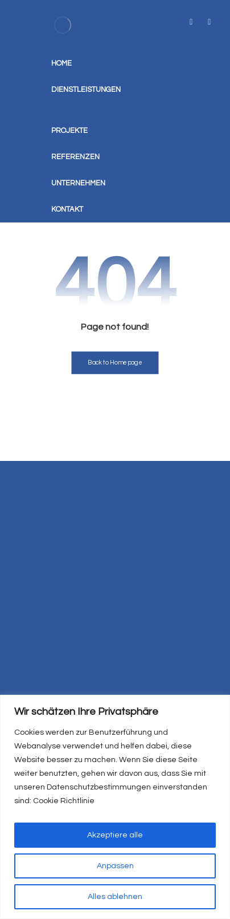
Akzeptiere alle (115, 835)
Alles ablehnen (115, 897)
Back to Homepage (115, 362)
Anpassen (115, 866)
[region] (115, 807)
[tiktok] (191, 22)
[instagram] (209, 22)
